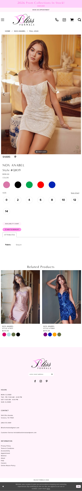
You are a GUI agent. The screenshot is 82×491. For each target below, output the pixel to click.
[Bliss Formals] (23, 20)
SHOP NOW (41, 6)
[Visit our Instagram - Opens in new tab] (41, 381)
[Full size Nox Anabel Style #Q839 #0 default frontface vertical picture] (41, 94)
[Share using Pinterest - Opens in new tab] (15, 157)
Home (7, 31)
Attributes (9, 235)
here (48, 489)
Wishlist (4, 456)
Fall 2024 (33, 31)
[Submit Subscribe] (52, 374)
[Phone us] (57, 19)
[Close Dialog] (3, 486)
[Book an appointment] (41, 10)
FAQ (2, 461)
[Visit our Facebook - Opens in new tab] (35, 381)
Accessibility (5, 451)
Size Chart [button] (75, 193)
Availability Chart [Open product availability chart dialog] (12, 224)
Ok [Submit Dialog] (78, 486)
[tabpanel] (41, 94)
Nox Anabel (20, 31)
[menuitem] (57, 19)
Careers (4, 463)
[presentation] (20, 297)
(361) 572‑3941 (6, 423)
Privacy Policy (6, 446)
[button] (72, 20)
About (3, 458)
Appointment (5, 453)
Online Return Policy (8, 466)
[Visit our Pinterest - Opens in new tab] (47, 381)
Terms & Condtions (7, 448)
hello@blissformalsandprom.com (25, 433)
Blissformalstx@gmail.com (10, 428)
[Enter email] (41, 374)
